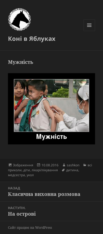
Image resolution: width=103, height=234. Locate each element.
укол (30, 175)
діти (26, 170)
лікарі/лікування (45, 170)
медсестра (16, 175)
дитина (72, 170)
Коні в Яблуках (31, 38)
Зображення (23, 165)
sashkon (73, 165)
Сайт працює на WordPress (30, 227)
